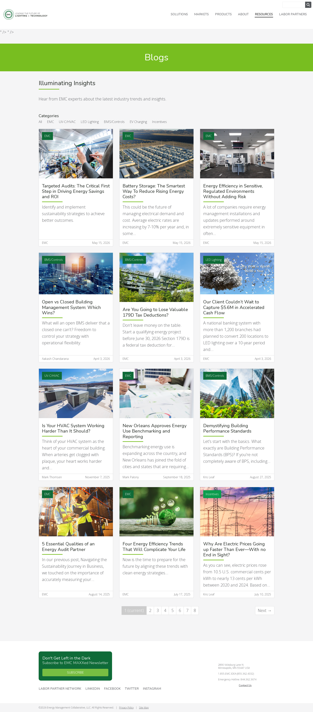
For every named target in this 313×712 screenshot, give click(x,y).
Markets (201, 14)
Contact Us (245, 685)
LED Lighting (90, 121)
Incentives (159, 121)
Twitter (132, 689)
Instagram (152, 689)
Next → (265, 610)
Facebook (112, 689)
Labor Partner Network (60, 689)
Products (223, 14)
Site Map (144, 707)
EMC (50, 121)
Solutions (179, 14)
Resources (264, 14)
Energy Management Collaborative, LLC (29, 14)
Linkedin (92, 689)
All (40, 121)
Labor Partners (293, 14)
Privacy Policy (126, 707)
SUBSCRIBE (75, 672)
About (243, 14)
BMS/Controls (114, 121)
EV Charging (138, 121)
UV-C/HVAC (67, 121)
